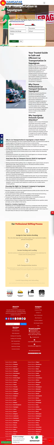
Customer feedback (38, 320)
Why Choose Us (38, 317)
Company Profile (38, 310)
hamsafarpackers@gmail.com (35, 346)
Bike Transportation (15, 341)
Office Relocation (15, 333)
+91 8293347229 (16, 24)
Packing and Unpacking (16, 336)
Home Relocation (16, 330)
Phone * (29, 27)
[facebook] (6, 319)
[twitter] (11, 319)
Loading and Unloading (16, 338)
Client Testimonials (38, 315)
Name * (11, 27)
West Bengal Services (38, 323)
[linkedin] (13, 319)
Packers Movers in (11, 362)
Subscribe (23, 324)
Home (8, 12)
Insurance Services (16, 349)
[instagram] (8, 319)
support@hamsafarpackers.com (35, 341)
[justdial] (15, 319)
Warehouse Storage (15, 346)
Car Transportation (16, 343)
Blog (38, 325)
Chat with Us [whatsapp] (6, 441)
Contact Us (38, 312)
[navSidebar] (44, 3)
